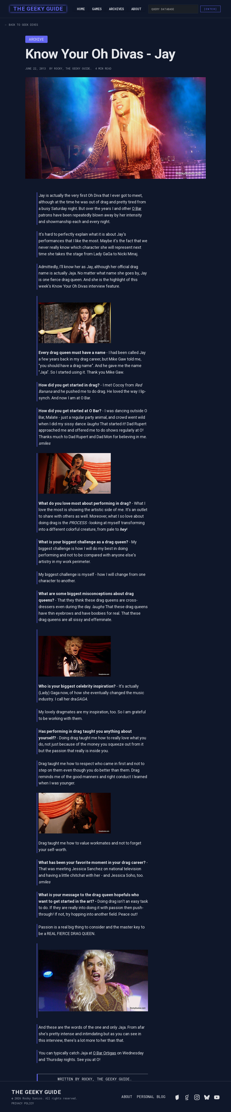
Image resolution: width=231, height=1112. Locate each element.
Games (97, 9)
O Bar (136, 208)
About (136, 9)
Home (81, 9)
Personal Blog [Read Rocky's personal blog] (151, 1096)
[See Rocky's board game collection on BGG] (177, 1096)
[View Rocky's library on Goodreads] (187, 1096)
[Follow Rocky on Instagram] (197, 1096)
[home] (36, 9)
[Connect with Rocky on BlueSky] (207, 1096)
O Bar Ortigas (104, 1053)
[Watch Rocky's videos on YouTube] (216, 1096)
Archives (116, 9)
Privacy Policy (23, 1103)
